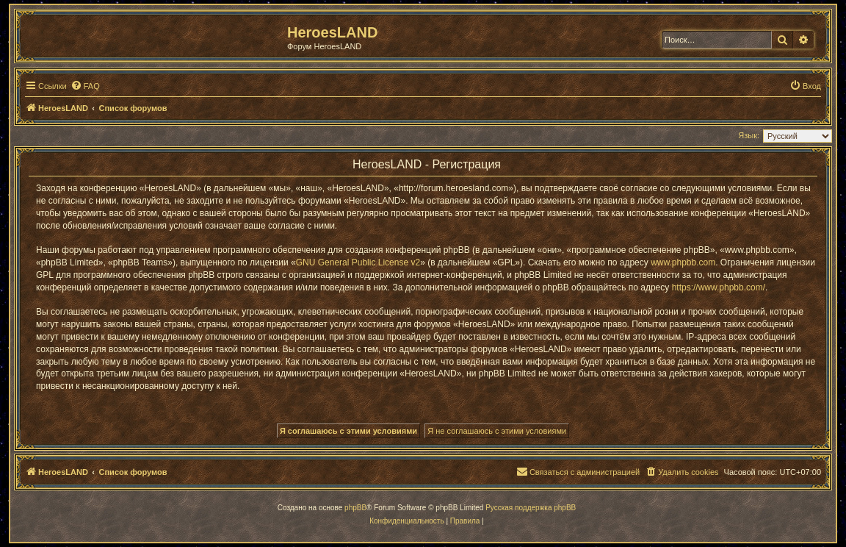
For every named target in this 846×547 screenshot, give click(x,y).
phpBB (355, 508)
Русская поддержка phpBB (530, 508)
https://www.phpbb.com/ (718, 287)
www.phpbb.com (683, 262)
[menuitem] (85, 86)
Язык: (748, 135)
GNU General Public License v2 (358, 262)
